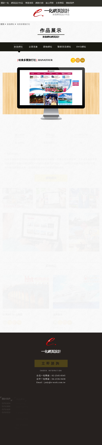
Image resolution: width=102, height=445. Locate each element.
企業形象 (33, 47)
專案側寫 (29, 3)
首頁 (2, 24)
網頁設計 (61, 11)
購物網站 (47, 47)
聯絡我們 (70, 3)
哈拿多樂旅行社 (23, 24)
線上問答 (50, 3)
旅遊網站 (10, 24)
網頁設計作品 (17, 3)
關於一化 (5, 3)
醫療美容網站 (64, 47)
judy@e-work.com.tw (54, 382)
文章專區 (60, 3)
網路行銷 (39, 3)
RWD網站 (81, 47)
